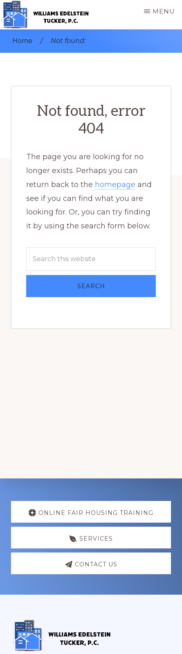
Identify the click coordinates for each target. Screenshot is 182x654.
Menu (164, 11)
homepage (115, 184)
